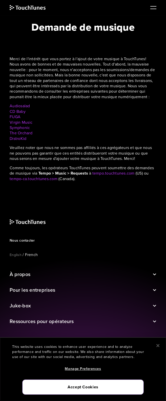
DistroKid (18, 138)
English (16, 255)
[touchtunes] (33, 8)
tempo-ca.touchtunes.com (33, 179)
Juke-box (20, 305)
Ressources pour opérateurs (42, 321)
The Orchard (21, 133)
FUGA (15, 117)
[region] (83, 369)
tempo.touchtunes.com (113, 173)
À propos (20, 274)
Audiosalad (20, 106)
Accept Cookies (83, 387)
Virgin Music (21, 122)
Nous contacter (22, 240)
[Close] (157, 345)
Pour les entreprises (32, 290)
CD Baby (18, 111)
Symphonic (20, 128)
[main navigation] (151, 7)
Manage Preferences (83, 368)
